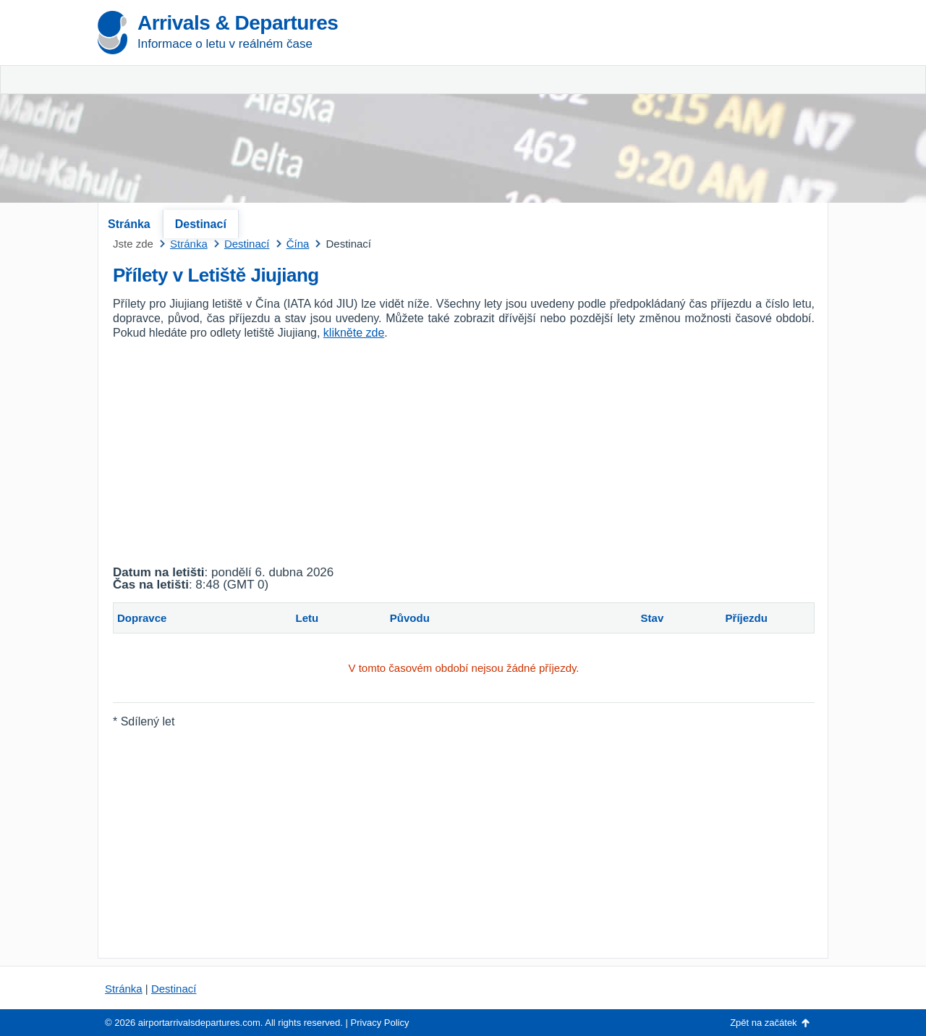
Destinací (200, 224)
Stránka (129, 224)
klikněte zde (354, 333)
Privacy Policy (380, 1022)
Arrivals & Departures (237, 23)
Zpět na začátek (763, 1022)
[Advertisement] (658, 108)
